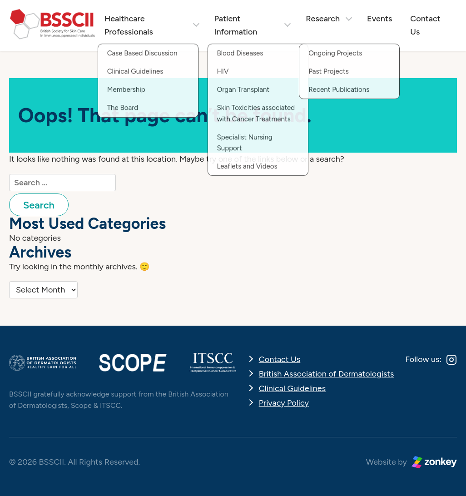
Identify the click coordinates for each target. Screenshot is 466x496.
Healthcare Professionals (128, 25)
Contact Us (425, 25)
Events (379, 19)
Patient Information (236, 25)
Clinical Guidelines (292, 388)
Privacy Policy (284, 403)
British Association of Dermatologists (326, 374)
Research (323, 19)
